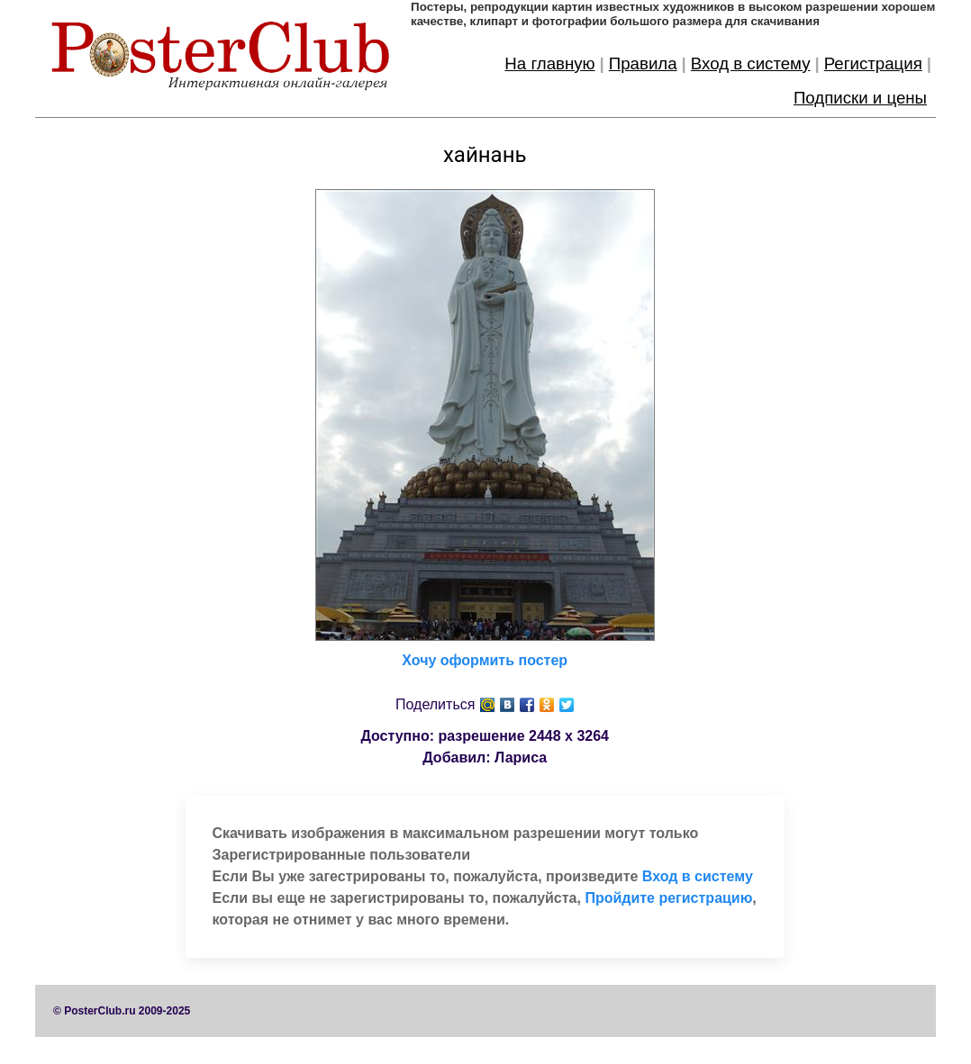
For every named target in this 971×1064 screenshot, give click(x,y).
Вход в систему (751, 63)
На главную (549, 63)
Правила (643, 63)
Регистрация (873, 63)
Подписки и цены (860, 97)
